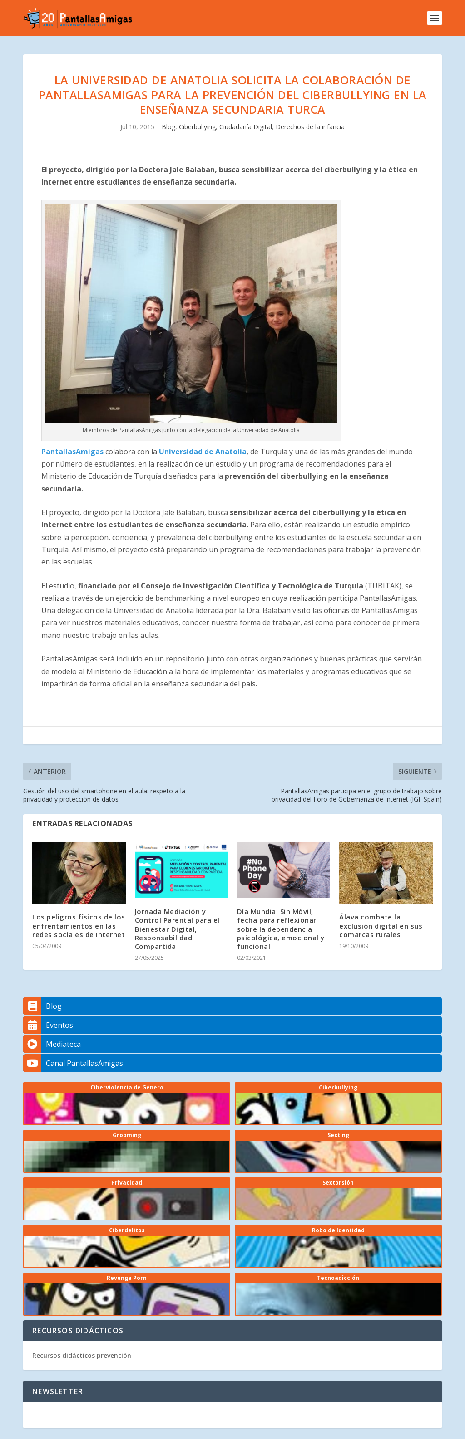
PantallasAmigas (72, 452)
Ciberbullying (197, 126)
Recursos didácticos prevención (81, 1355)
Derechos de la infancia (310, 126)
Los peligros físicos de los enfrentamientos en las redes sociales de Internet (78, 925)
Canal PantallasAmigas (73, 1063)
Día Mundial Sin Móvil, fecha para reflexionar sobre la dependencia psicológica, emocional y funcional (281, 929)
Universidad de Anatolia (202, 452)
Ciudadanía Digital (245, 126)
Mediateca (52, 1044)
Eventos (48, 1025)
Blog (168, 126)
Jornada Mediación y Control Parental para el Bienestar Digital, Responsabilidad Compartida (177, 929)
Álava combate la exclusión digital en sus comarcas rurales (380, 925)
